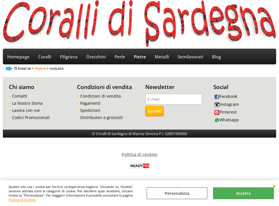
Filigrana (69, 57)
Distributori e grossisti (101, 117)
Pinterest (225, 112)
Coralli (44, 57)
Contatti (19, 96)
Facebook (225, 96)
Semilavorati (190, 57)
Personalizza (177, 193)
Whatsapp (226, 119)
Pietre (140, 57)
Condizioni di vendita (100, 96)
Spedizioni (90, 110)
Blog (216, 57)
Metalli (162, 57)
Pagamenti (90, 103)
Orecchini (96, 57)
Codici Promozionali (31, 117)
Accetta (243, 193)
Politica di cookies (22, 199)
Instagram (226, 104)
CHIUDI (274, 186)
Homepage (18, 57)
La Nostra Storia (27, 103)
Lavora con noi (26, 110)
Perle (120, 57)
